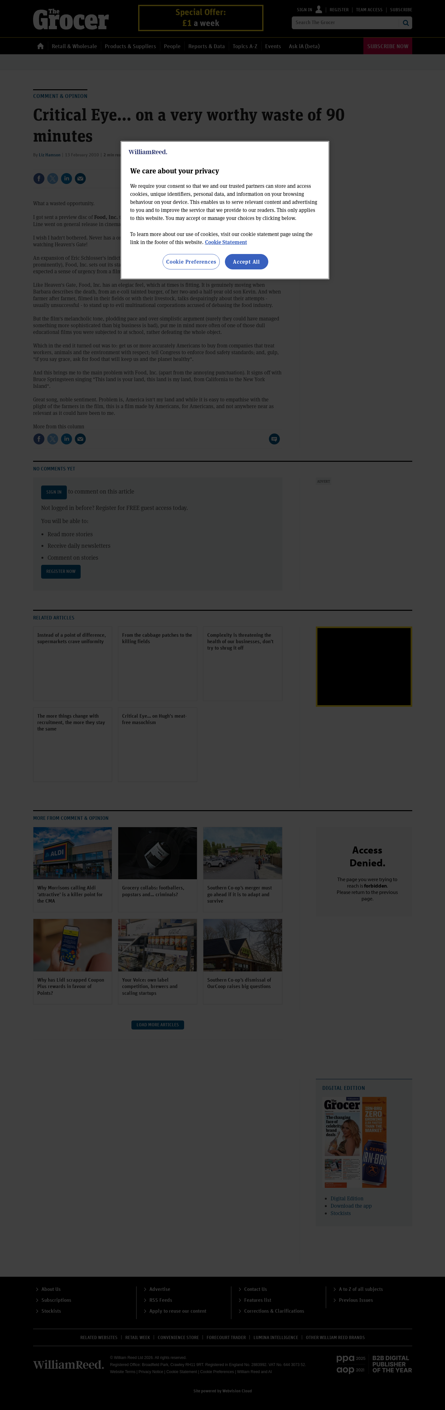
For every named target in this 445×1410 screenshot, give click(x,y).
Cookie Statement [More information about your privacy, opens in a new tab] (226, 242)
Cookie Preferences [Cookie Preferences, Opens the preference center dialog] (191, 261)
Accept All (246, 261)
